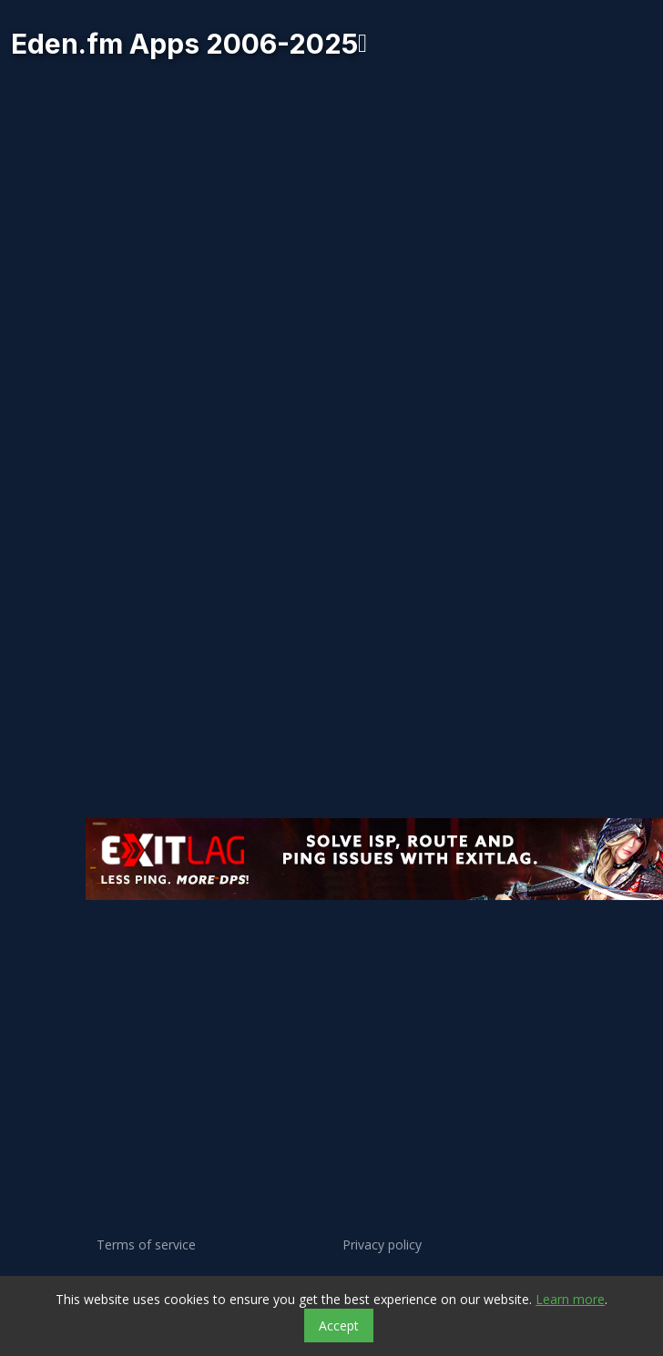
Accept (339, 1325)
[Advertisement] (256, 999)
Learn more (570, 1299)
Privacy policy (382, 1245)
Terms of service (146, 1245)
